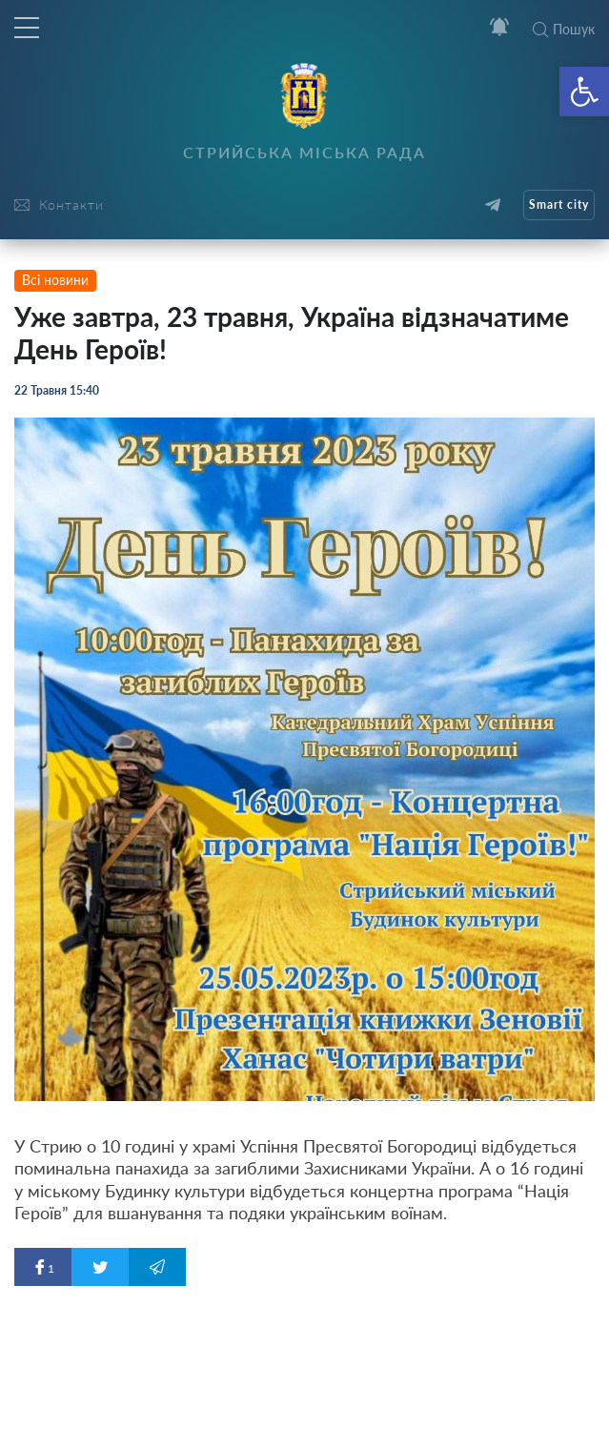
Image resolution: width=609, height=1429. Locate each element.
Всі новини (55, 280)
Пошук (564, 29)
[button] (584, 91)
